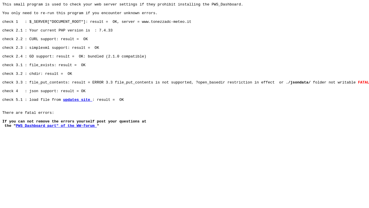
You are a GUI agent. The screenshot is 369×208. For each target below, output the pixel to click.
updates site (77, 119)
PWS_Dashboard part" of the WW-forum (56, 150)
